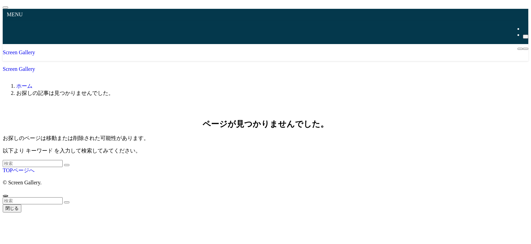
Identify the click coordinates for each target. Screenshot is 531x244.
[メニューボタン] (520, 49)
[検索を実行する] (66, 165)
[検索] (525, 37)
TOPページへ (19, 170)
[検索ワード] (33, 163)
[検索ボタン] (525, 49)
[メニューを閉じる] (5, 7)
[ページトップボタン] (5, 196)
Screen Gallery (19, 52)
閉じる (12, 208)
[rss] (525, 28)
